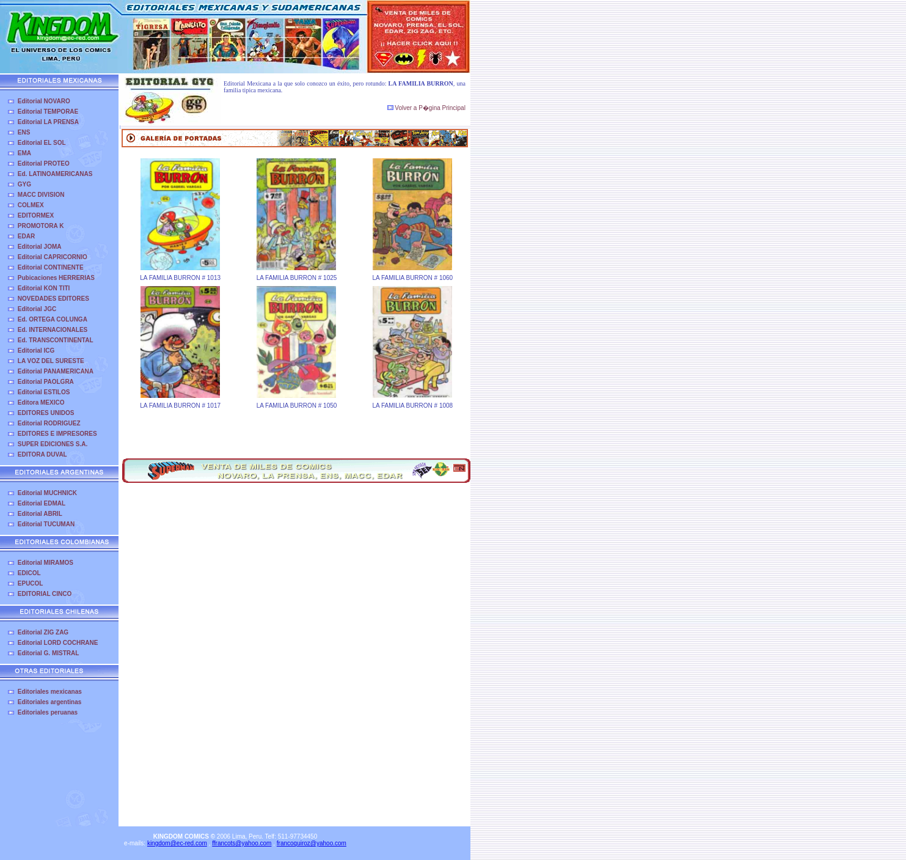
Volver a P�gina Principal (426, 108)
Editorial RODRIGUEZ (49, 423)
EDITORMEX (36, 215)
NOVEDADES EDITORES (53, 298)
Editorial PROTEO (44, 163)
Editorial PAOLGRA (46, 381)
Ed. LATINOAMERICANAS (55, 174)
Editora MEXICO (41, 402)
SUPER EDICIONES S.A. (52, 444)
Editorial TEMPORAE (48, 111)
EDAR (26, 236)
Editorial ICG (36, 350)
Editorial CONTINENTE (51, 267)
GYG (24, 184)
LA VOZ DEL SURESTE (51, 361)
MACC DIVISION (41, 194)
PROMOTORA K (41, 225)
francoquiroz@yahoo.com (311, 843)
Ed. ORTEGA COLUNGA (52, 319)
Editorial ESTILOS (44, 392)
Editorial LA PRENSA (48, 122)
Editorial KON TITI (44, 288)
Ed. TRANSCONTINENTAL (55, 340)
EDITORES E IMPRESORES (57, 433)
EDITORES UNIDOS (46, 413)
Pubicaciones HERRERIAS (56, 277)
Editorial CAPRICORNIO (52, 257)
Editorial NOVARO (44, 101)
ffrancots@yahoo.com (241, 843)
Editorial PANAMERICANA (55, 371)
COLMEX (31, 205)
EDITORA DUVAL (42, 454)
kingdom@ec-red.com (177, 843)
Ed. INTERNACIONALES (52, 329)
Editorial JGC (37, 309)
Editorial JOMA (40, 246)
